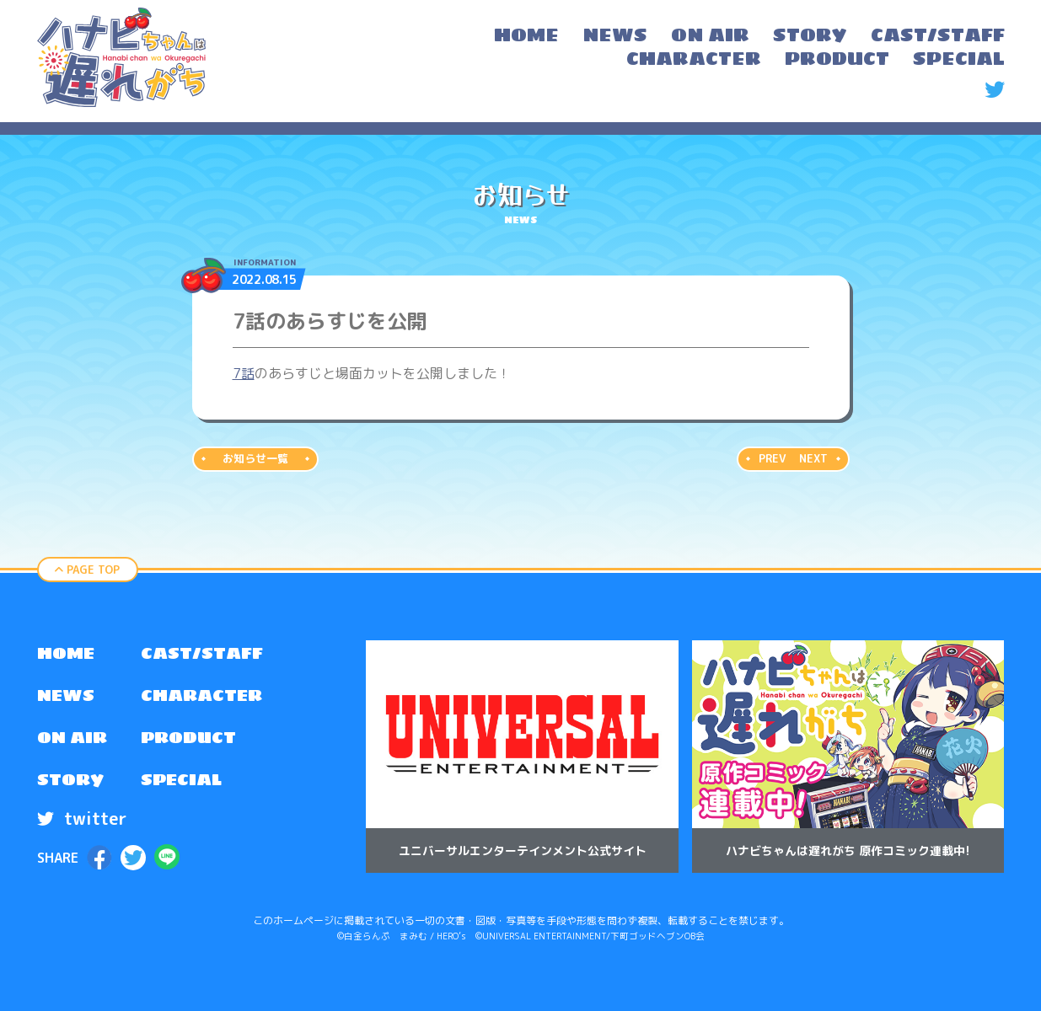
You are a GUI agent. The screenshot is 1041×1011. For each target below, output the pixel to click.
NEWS (65, 695)
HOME (65, 652)
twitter (81, 818)
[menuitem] (526, 37)
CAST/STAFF (202, 652)
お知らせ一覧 (255, 458)
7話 (244, 373)
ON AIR (72, 737)
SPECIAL (181, 779)
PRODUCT (188, 737)
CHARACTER (201, 695)
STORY (70, 779)
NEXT (813, 458)
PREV (772, 458)
